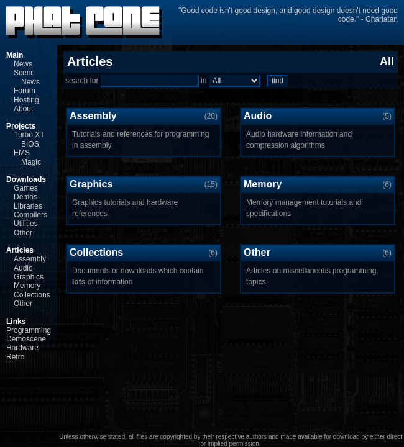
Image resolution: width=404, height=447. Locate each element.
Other (23, 232)
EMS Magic (27, 157)
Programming (28, 330)
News (23, 64)
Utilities (26, 223)
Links (15, 321)
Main (14, 55)
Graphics (29, 277)
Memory (27, 285)
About (23, 108)
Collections (32, 295)
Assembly (30, 259)
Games (26, 188)
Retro (15, 357)
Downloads (26, 179)
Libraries (28, 206)
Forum (24, 90)
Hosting (26, 100)
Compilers (30, 214)
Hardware (22, 347)
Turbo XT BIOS (29, 139)
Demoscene (26, 339)
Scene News (27, 77)
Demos (25, 196)
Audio (23, 268)
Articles (20, 250)
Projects (20, 126)
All (387, 61)
